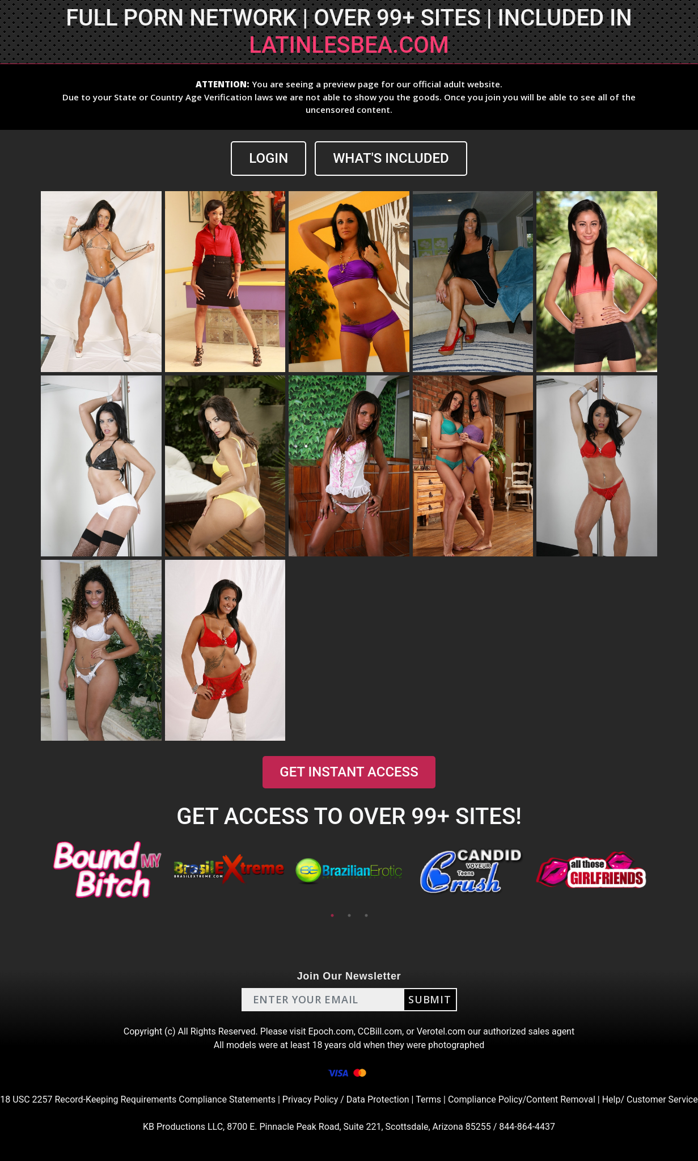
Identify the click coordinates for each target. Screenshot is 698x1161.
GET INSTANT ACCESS (349, 772)
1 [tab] (332, 915)
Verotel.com (441, 1031)
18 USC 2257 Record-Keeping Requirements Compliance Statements (138, 1099)
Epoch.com (331, 1031)
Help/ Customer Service (650, 1099)
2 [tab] (349, 915)
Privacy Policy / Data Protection (345, 1099)
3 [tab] (366, 915)
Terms (428, 1099)
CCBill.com (380, 1031)
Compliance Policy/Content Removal (521, 1099)
